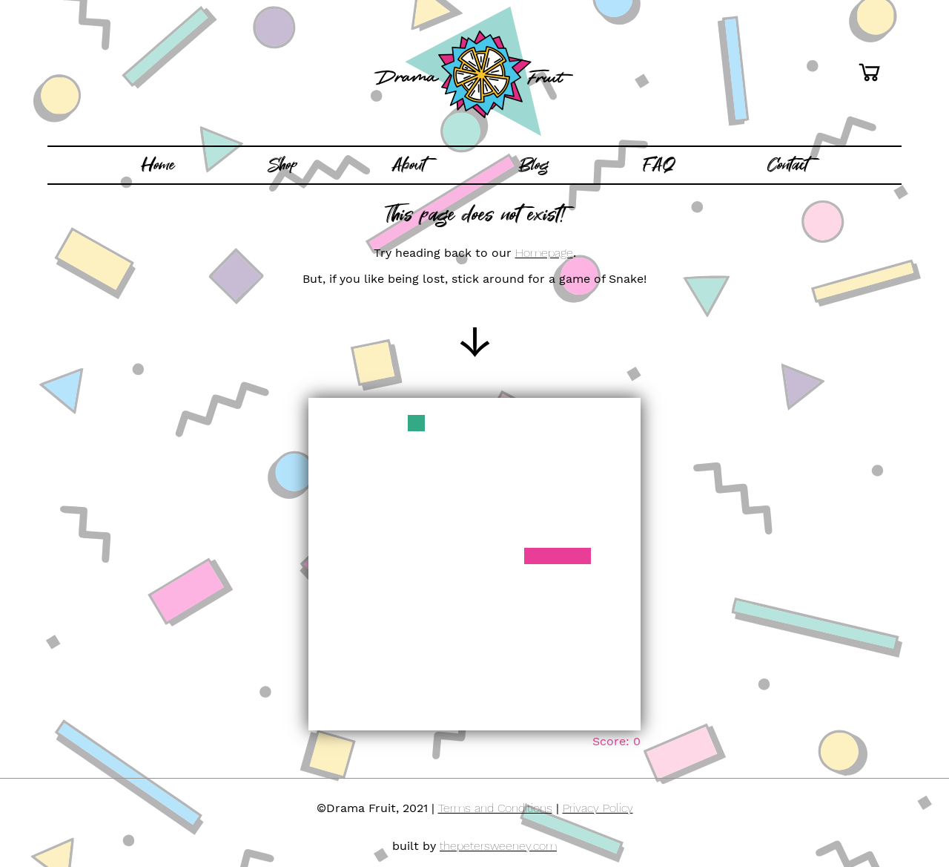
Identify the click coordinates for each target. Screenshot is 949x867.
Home (158, 165)
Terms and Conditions (495, 808)
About (408, 165)
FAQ (659, 165)
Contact (787, 165)
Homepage (544, 253)
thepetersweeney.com (498, 846)
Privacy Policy (598, 808)
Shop (283, 165)
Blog (533, 165)
